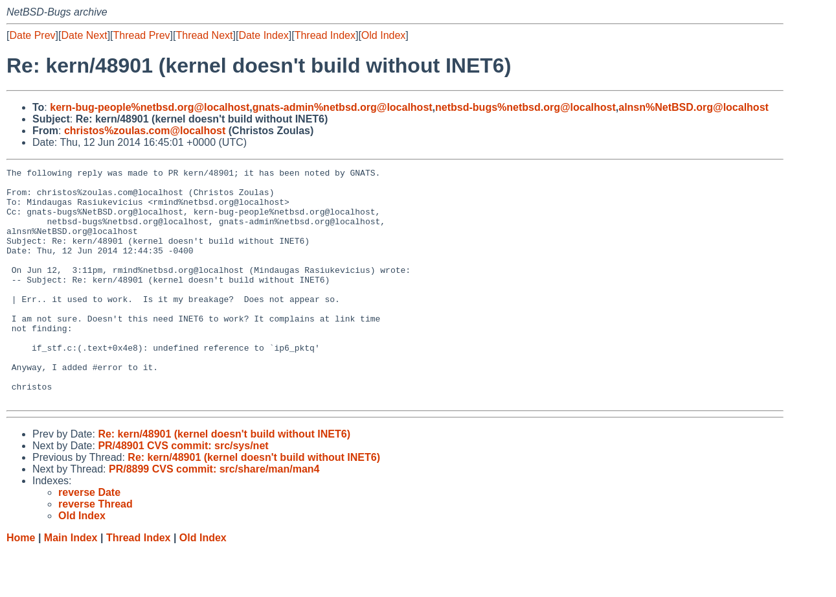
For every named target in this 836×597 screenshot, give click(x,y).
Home (20, 584)
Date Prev (32, 35)
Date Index (263, 35)
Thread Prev (141, 35)
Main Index (71, 584)
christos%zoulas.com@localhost (144, 130)
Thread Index (325, 35)
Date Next (84, 35)
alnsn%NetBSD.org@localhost (693, 107)
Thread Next (203, 35)
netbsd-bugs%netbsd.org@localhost (525, 107)
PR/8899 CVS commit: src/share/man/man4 (214, 515)
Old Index (383, 35)
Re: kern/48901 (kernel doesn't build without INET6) (224, 480)
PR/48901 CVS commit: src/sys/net (183, 492)
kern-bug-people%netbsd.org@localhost (149, 107)
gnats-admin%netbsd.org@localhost (343, 107)
